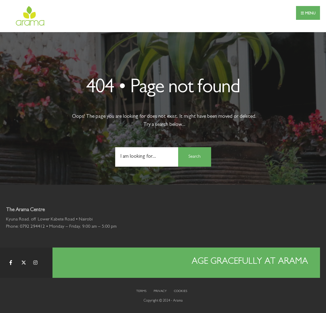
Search (194, 157)
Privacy (160, 291)
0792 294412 (32, 227)
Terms (141, 291)
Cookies (180, 291)
